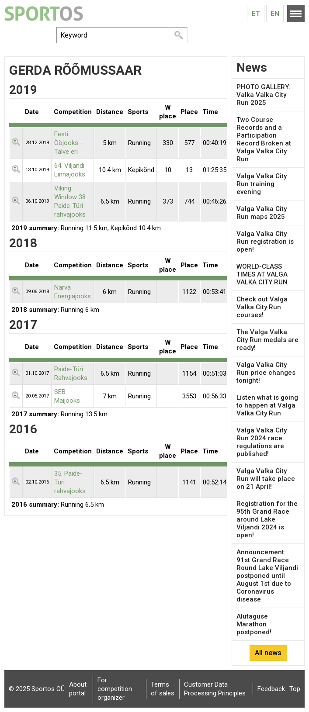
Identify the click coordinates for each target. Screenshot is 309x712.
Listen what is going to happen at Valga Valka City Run (267, 405)
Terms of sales (162, 689)
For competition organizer (114, 689)
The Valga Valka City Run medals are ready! (267, 340)
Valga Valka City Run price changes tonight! (265, 372)
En (275, 13)
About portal (78, 689)
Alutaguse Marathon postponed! (253, 624)
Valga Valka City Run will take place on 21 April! (265, 479)
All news (268, 653)
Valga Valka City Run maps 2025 (261, 213)
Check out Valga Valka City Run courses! (262, 307)
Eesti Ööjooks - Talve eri (68, 143)
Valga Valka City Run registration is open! (265, 241)
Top (294, 689)
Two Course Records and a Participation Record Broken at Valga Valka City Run (263, 139)
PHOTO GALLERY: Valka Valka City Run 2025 (263, 95)
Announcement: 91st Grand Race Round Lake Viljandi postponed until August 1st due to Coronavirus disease (267, 575)
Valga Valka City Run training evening (261, 184)
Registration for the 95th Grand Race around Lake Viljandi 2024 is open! (267, 519)
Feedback (271, 689)
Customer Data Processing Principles (215, 689)
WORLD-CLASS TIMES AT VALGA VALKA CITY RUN (262, 274)
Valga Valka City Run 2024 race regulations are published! (261, 442)
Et (256, 13)
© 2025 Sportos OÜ (37, 689)
